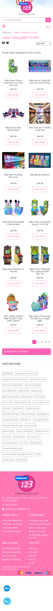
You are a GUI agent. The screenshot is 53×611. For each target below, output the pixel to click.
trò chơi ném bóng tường (12, 449)
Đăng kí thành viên (37, 531)
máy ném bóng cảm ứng (12, 425)
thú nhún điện (36, 443)
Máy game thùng (28, 414)
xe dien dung (8, 460)
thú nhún (23, 443)
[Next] (49, 342)
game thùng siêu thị (10, 397)
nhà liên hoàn (19, 437)
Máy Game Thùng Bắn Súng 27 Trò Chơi (39, 223)
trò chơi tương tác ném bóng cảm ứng (17, 454)
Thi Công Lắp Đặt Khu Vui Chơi (38, 536)
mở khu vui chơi (42, 431)
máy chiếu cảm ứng (10, 414)
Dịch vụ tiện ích (9, 556)
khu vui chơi (7, 403)
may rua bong (30, 425)
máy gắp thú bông (40, 420)
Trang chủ (6, 32)
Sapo (15, 569)
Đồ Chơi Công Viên (33, 385)
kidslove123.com (33, 408)
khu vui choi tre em (23, 403)
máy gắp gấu (43, 414)
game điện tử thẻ (9, 391)
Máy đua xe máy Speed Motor (13, 128)
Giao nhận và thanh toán (39, 524)
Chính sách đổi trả (10, 528)
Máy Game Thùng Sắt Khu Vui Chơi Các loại (39, 81)
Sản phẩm (33, 552)
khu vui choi (39, 397)
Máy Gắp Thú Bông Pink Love (13, 175)
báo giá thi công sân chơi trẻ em (15, 379)
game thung (24, 391)
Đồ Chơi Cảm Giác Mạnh (12, 385)
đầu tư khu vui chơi (38, 379)
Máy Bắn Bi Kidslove (39, 174)
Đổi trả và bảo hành (37, 528)
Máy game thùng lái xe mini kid (13, 270)
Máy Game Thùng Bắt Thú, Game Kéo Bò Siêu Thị (39, 271)
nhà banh (6, 437)
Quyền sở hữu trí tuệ (11, 559)
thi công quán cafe (10, 443)
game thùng (36, 391)
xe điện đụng (21, 460)
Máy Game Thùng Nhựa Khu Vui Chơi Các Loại (13, 82)
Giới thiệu (33, 556)
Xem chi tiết (13, 95)
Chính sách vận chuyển (12, 524)
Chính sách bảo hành (11, 531)
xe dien (38, 454)
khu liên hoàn (26, 397)
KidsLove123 (18, 408)
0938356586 (7, 374)
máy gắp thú (25, 420)
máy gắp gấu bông (10, 420)
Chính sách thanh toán (12, 520)
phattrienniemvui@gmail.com (18, 509)
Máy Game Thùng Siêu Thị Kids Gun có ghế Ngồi (40, 318)
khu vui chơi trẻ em (40, 403)
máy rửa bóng (8, 431)
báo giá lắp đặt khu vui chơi (26, 374)
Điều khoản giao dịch (11, 552)
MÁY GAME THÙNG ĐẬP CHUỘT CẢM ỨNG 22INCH (13, 318)
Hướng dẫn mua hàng (38, 520)
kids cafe (6, 408)
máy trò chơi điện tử (24, 431)
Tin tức (32, 563)
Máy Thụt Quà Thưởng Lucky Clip (40, 128)
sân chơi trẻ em (33, 437)
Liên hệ (32, 559)
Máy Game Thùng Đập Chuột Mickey (13, 223)
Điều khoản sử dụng (11, 548)
